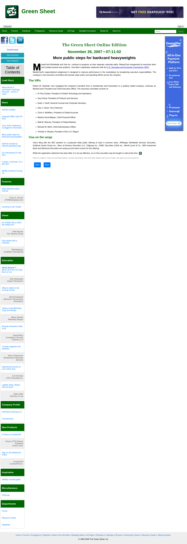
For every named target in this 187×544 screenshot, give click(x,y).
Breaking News (78, 535)
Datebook (26, 31)
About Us (116, 31)
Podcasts (100, 535)
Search (180, 31)
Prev (37, 165)
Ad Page (71, 31)
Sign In (180, 26)
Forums (14, 31)
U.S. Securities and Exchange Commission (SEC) (128, 67)
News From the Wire (61, 535)
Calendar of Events (114, 535)
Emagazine (36, 535)
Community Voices (132, 535)
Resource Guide (56, 31)
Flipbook (46, 535)
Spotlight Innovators (87, 31)
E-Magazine (40, 31)
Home (4, 31)
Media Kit (104, 31)
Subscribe (7, 26)
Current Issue (12, 50)
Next (47, 165)
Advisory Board (164, 535)
